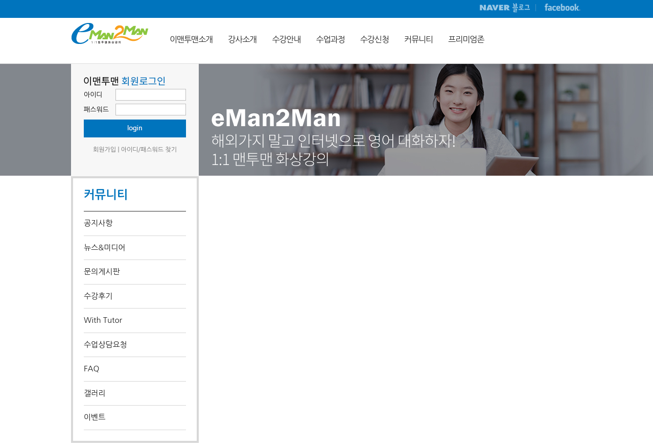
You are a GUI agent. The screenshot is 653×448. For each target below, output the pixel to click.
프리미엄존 (466, 39)
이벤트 (94, 417)
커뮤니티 (418, 39)
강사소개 (242, 39)
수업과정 (330, 39)
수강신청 (374, 39)
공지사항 (98, 223)
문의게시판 (102, 271)
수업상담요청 (105, 344)
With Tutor (103, 320)
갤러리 (94, 393)
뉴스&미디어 (104, 247)
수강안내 (286, 39)
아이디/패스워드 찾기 (149, 150)
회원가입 (104, 150)
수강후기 (98, 296)
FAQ (91, 368)
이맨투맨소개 (191, 39)
